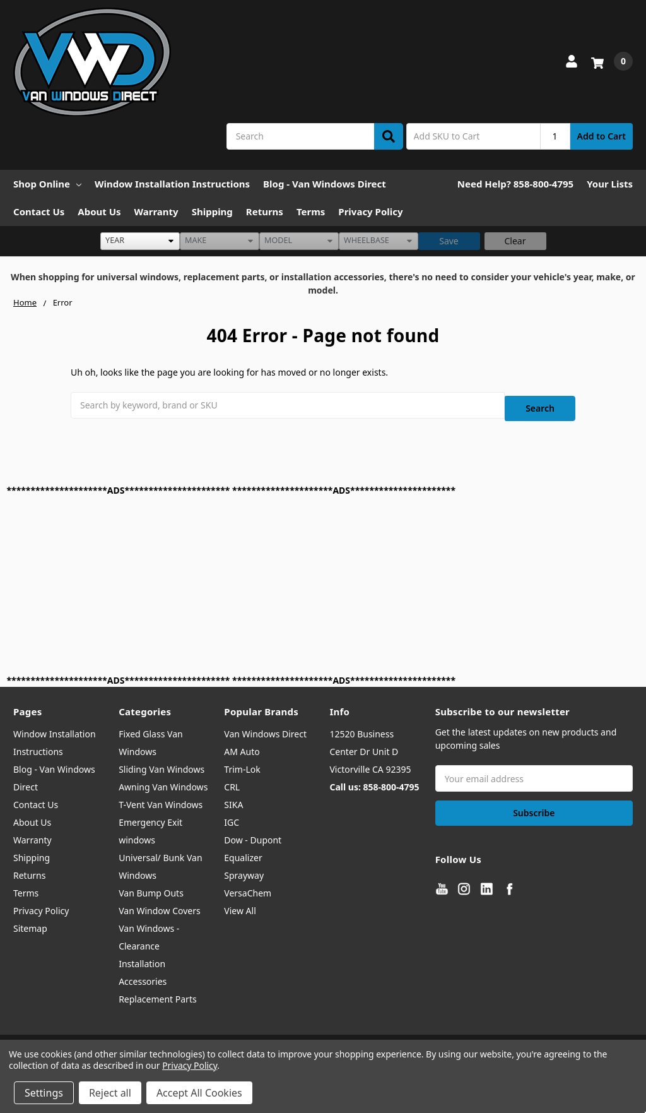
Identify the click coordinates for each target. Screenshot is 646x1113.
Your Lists (610, 183)
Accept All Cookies (199, 1093)
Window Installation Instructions (172, 183)
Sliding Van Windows (161, 762)
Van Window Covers (160, 903)
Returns (264, 211)
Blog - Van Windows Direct (324, 183)
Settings (44, 1093)
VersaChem (247, 885)
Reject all (110, 1093)
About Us (99, 211)
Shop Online (47, 183)
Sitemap (30, 921)
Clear (515, 241)
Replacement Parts (158, 991)
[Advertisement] (323, 577)
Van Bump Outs (151, 885)
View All (239, 903)
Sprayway (244, 868)
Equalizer (243, 850)
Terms (311, 211)
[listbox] (140, 241)
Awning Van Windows (163, 779)
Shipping (212, 211)
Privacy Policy (370, 211)
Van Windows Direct (265, 726)
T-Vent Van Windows (161, 797)
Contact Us (38, 211)
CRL (232, 779)
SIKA (233, 797)
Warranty (156, 211)
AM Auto (241, 744)
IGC (231, 815)
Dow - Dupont (252, 832)
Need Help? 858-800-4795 (515, 183)
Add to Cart (601, 136)
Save (449, 241)
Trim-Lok (242, 762)
